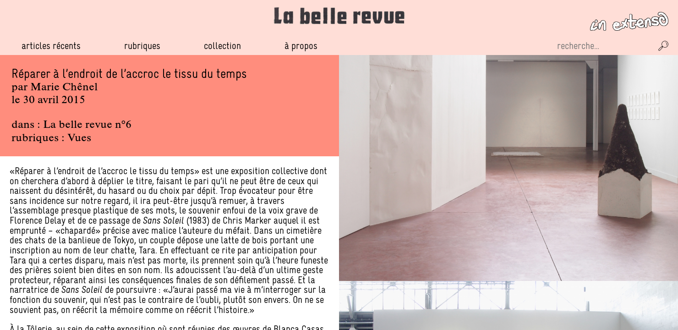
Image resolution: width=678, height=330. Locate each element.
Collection (222, 45)
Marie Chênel (64, 87)
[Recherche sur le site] (603, 46)
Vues (79, 138)
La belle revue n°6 (87, 125)
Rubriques (142, 45)
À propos (300, 45)
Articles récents (51, 45)
